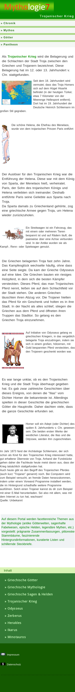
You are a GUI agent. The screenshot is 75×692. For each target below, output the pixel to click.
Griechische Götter (23, 580)
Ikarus (12, 630)
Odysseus (15, 608)
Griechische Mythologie (26, 587)
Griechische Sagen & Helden (30, 594)
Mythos (9, 30)
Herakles (15, 623)
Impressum (11, 654)
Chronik (10, 23)
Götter (8, 37)
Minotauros (17, 637)
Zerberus (15, 616)
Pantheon (11, 44)
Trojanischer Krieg (22, 601)
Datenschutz (12, 664)
